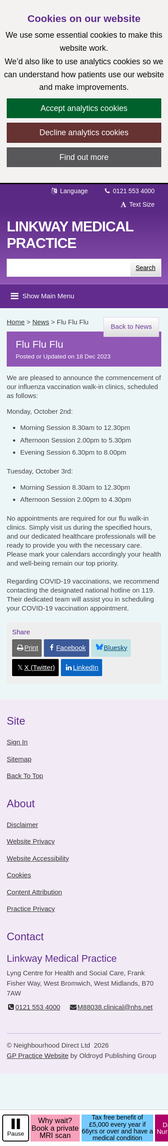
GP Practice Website (38, 1055)
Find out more (84, 157)
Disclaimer (22, 824)
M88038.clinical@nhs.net (111, 1007)
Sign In (17, 742)
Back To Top (25, 775)
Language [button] (69, 191)
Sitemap (19, 759)
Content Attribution (34, 892)
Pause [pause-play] (15, 1133)
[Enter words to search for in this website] (68, 268)
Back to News (131, 326)
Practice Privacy (31, 908)
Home (16, 322)
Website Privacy (31, 841)
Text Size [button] (137, 204)
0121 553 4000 (129, 191)
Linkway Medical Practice (70, 234)
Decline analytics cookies (84, 132)
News (40, 322)
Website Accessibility (38, 858)
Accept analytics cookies (84, 108)
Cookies (19, 875)
